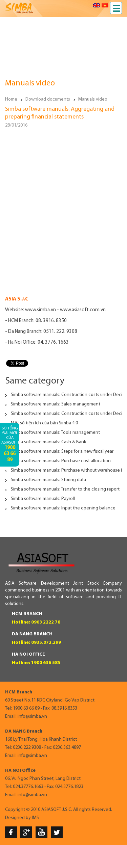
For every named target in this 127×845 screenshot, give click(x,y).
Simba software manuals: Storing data (48, 479)
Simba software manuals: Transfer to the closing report (65, 489)
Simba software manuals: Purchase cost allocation (61, 461)
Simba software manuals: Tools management (55, 432)
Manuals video (92, 99)
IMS (35, 817)
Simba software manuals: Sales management (55, 404)
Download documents (47, 99)
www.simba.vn (40, 310)
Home (11, 99)
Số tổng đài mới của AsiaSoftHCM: (10, 444)
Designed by (18, 817)
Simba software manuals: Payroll (43, 498)
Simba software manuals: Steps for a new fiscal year (62, 451)
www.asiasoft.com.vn (83, 310)
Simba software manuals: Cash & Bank (48, 442)
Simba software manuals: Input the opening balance (63, 508)
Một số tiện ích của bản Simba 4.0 (44, 423)
